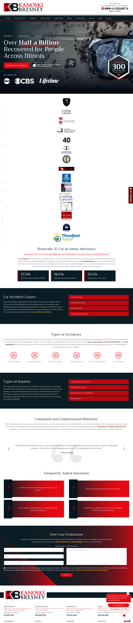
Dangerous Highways (79, 314)
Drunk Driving (76, 297)
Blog (100, 18)
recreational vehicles (112, 342)
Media (69, 18)
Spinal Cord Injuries (78, 387)
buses (90, 342)
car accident (24, 259)
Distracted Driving (78, 303)
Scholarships (80, 18)
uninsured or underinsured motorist (111, 427)
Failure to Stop (76, 308)
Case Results (59, 18)
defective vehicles (44, 312)
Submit (66, 575)
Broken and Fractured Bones (82, 393)
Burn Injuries (76, 398)
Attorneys (33, 18)
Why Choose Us (20, 18)
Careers (91, 18)
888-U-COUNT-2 (116, 8)
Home (8, 18)
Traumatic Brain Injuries (80, 382)
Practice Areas (45, 18)
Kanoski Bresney (88, 261)
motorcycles (98, 342)
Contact (109, 18)
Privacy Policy (81, 570)
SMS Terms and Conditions (98, 570)
